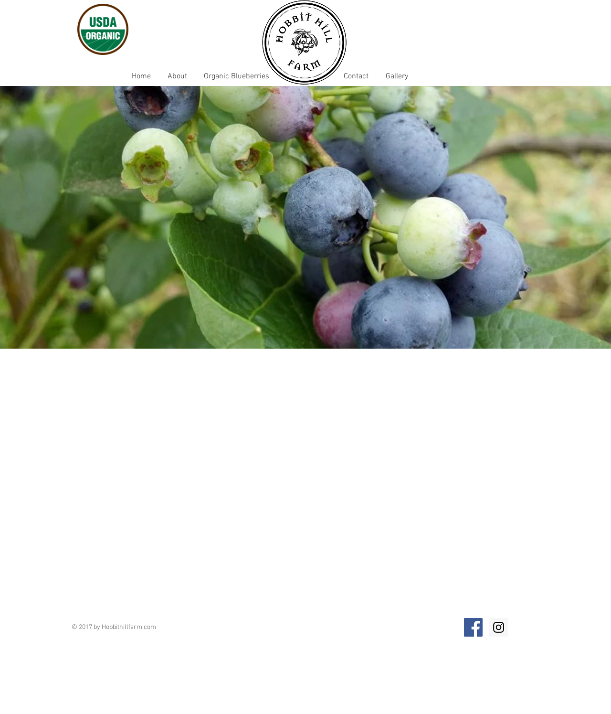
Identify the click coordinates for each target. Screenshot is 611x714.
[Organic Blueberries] (236, 76)
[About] (177, 76)
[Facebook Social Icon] (473, 627)
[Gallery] (397, 76)
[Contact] (356, 76)
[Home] (141, 76)
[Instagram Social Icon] (498, 627)
